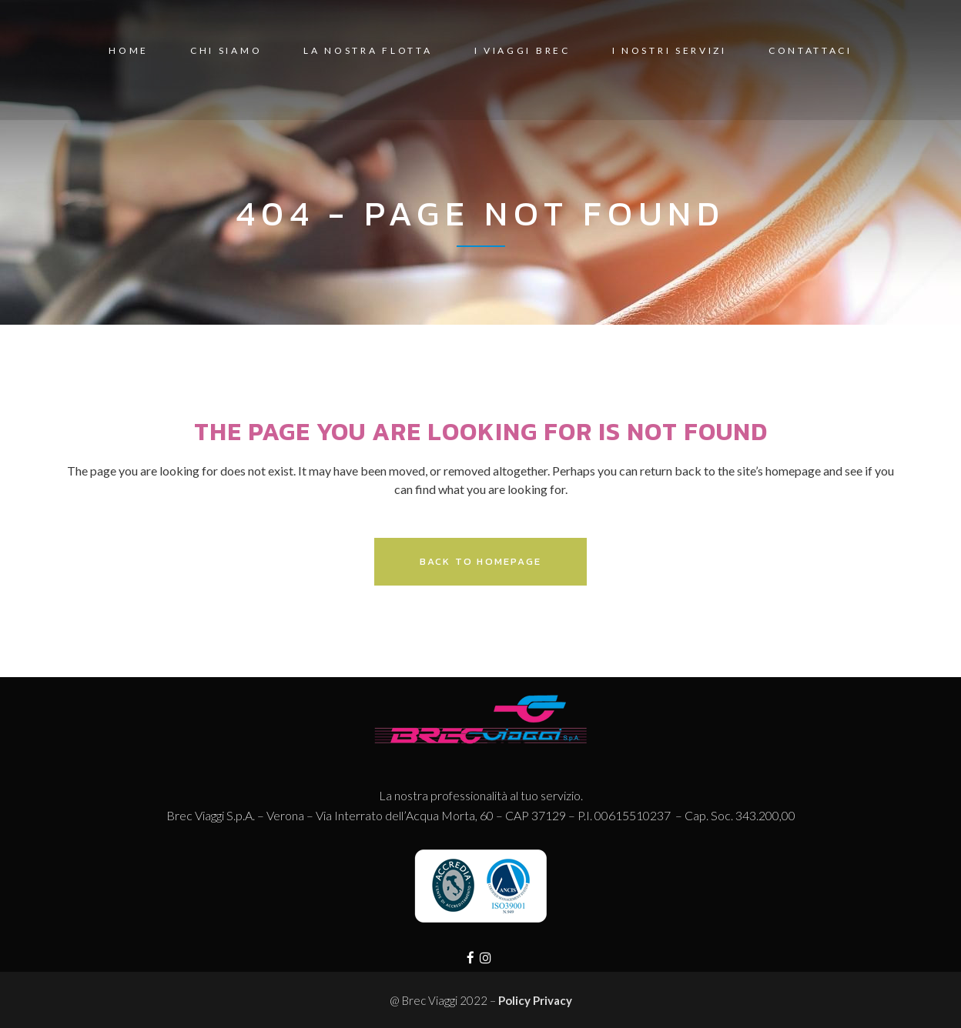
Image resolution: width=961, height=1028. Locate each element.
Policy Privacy (535, 1000)
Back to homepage (480, 561)
